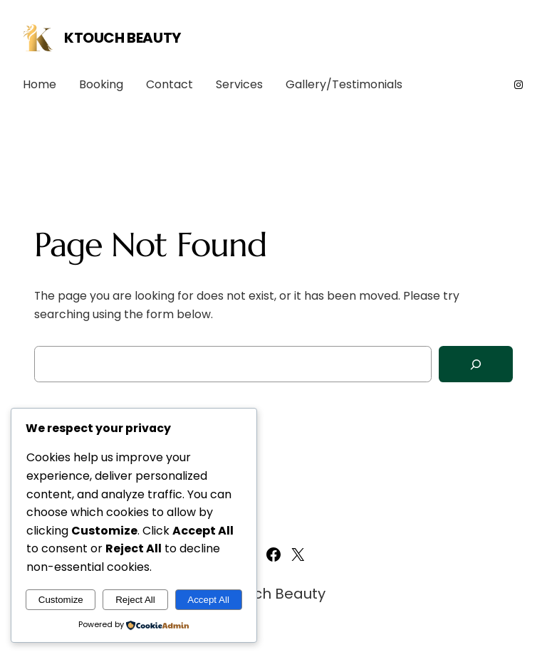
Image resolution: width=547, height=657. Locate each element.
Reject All (135, 599)
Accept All (208, 599)
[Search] (476, 364)
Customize (60, 599)
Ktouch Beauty (122, 38)
